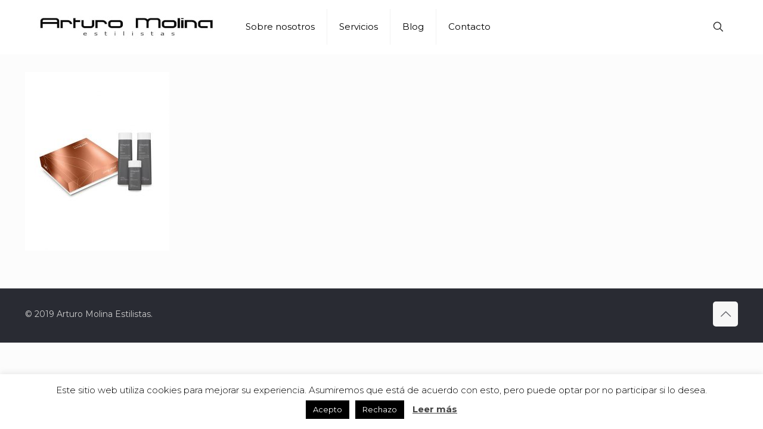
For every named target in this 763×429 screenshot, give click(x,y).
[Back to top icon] (725, 314)
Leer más (434, 409)
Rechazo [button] (379, 409)
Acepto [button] (327, 409)
